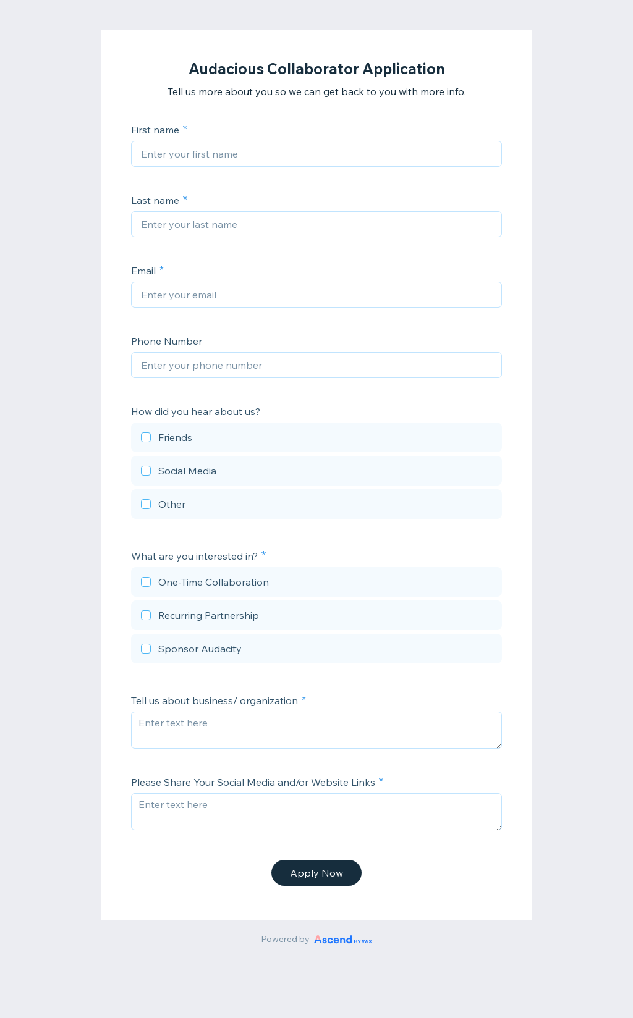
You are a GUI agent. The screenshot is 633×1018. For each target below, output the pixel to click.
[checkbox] (316, 439)
